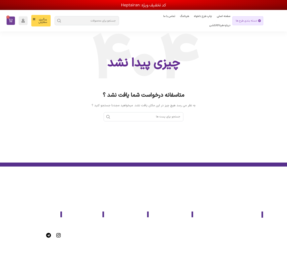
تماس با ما (169, 16)
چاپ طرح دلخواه (203, 16)
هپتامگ (184, 16)
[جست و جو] (87, 20)
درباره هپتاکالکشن (219, 25)
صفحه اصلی (223, 16)
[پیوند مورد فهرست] (173, 226)
